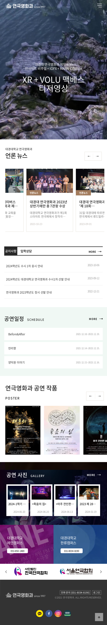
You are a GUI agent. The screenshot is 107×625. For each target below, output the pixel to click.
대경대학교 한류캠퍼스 (68, 540)
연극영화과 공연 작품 (31, 388)
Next (99, 396)
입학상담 (26, 251)
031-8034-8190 (71, 550)
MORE (92, 251)
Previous (90, 396)
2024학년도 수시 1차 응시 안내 (24, 266)
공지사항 (10, 251)
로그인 (96, 592)
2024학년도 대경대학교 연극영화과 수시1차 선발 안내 (38, 279)
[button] (6, 572)
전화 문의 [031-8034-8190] (75, 592)
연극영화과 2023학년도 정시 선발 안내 (29, 292)
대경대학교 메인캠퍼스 (15, 540)
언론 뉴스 (16, 155)
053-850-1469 (17, 550)
